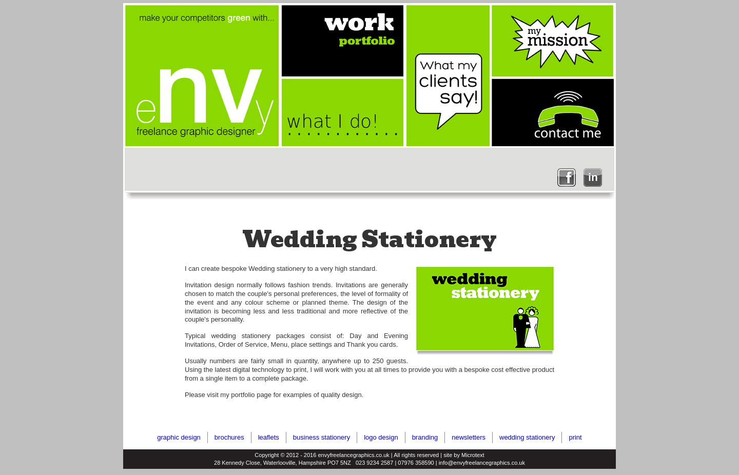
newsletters (468, 437)
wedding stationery (527, 437)
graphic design (179, 437)
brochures (229, 437)
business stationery (321, 437)
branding (425, 437)
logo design (381, 437)
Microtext (472, 455)
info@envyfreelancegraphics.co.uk (482, 463)
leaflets (268, 437)
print (575, 437)
